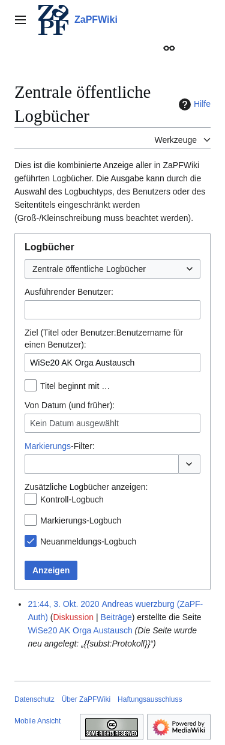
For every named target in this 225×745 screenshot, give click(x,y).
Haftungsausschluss (150, 699)
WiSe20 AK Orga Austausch (80, 630)
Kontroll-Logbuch (72, 499)
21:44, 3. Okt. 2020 (63, 604)
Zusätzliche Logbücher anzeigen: (86, 487)
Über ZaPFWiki (86, 699)
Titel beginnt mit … (75, 386)
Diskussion (73, 617)
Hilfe (193, 104)
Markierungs (48, 446)
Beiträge (116, 617)
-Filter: (60, 446)
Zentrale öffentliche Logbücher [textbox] (89, 269)
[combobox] (112, 269)
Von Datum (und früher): (70, 405)
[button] (189, 464)
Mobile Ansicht (37, 721)
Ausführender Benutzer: (69, 292)
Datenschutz (34, 699)
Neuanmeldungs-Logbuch (88, 541)
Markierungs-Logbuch (80, 520)
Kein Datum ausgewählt (74, 423)
